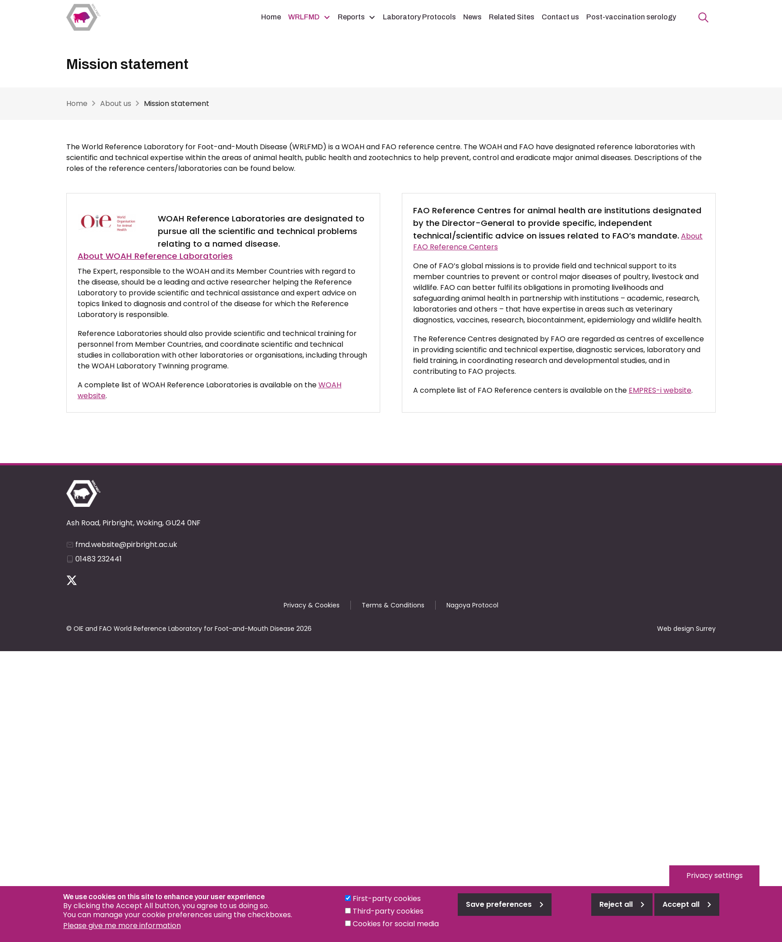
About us (115, 103)
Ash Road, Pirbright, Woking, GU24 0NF (133, 523)
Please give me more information (122, 933)
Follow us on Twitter (71, 580)
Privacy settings (714, 883)
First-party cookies (387, 906)
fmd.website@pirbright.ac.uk (126, 544)
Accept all (680, 912)
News (472, 17)
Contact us (560, 17)
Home (271, 17)
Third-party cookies (388, 919)
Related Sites (511, 17)
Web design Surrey (686, 628)
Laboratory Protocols (419, 17)
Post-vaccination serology (631, 17)
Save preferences (499, 912)
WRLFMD (304, 17)
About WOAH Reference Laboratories (155, 256)
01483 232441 (98, 559)
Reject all (616, 912)
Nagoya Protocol (472, 605)
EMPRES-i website (660, 390)
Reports (351, 17)
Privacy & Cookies (312, 605)
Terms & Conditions (393, 605)
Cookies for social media (396, 931)
